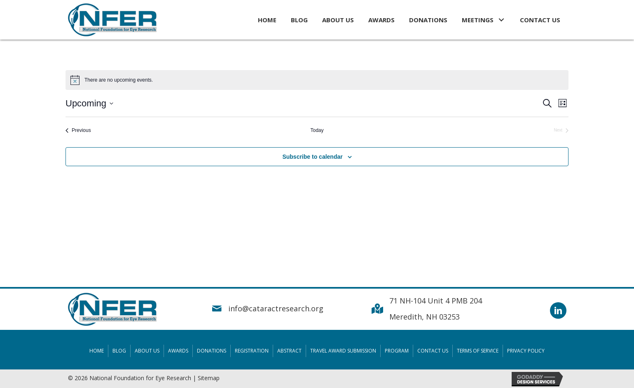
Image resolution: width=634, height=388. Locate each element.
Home (96, 350)
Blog (119, 350)
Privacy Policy (526, 350)
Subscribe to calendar (312, 156)
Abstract (289, 350)
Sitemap (209, 378)
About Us (147, 350)
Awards (178, 350)
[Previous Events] (78, 130)
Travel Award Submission (343, 350)
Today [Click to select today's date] (316, 130)
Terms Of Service (477, 350)
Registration (252, 350)
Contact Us (432, 350)
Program (397, 350)
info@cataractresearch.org (275, 308)
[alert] (317, 80)
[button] (502, 20)
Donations (211, 350)
